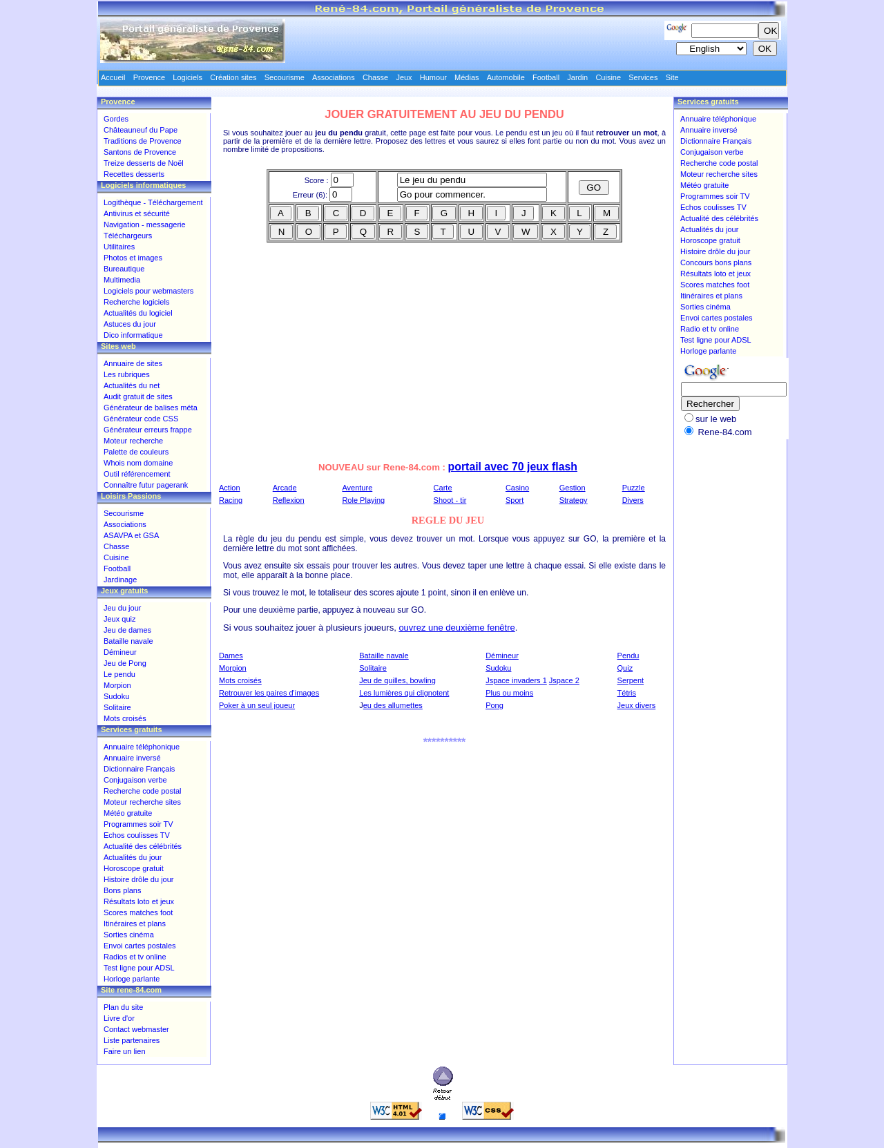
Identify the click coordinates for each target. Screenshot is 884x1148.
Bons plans (122, 890)
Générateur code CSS (141, 418)
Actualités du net (132, 385)
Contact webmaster (136, 1029)
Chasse (116, 546)
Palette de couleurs (136, 452)
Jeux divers (636, 705)
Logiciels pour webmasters (148, 291)
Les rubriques (127, 374)
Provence (149, 77)
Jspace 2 (564, 680)
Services (642, 77)
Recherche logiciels (136, 302)
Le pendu (119, 674)
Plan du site (123, 1007)
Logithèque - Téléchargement (153, 202)
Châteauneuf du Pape (140, 130)
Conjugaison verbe (135, 780)
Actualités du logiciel (138, 313)
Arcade (285, 488)
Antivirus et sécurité (137, 213)
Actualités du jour (133, 857)
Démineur (502, 655)
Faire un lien (125, 1051)
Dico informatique (133, 335)
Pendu (628, 655)
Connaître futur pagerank (146, 485)
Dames (231, 655)
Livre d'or (119, 1018)
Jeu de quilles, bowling (397, 680)
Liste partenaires (132, 1040)
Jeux (404, 77)
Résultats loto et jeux (139, 901)
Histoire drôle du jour (139, 879)
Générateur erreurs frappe (148, 429)
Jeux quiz (119, 619)
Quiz (625, 668)
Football (117, 568)
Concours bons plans (715, 262)
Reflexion (289, 500)
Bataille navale (384, 655)
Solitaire (373, 668)
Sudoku (498, 668)
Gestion (572, 488)
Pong (494, 705)
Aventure (357, 488)
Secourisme (124, 513)
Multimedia (122, 280)
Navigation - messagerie (145, 224)
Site (672, 77)
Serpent (630, 680)
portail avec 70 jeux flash (512, 466)
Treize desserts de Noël (144, 163)
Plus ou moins (509, 693)
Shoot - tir (450, 500)
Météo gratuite (128, 813)
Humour (433, 77)
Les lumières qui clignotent (404, 693)
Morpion (233, 668)
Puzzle (633, 488)
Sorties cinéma (129, 934)
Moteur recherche (133, 441)
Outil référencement (137, 474)
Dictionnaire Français (139, 769)
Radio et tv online (709, 329)
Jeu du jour (122, 608)
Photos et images (133, 257)
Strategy (573, 500)
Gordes (116, 119)
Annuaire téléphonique (142, 747)
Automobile (506, 77)
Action (229, 488)
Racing (230, 500)
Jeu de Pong (125, 663)
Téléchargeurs (128, 235)
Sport (514, 500)
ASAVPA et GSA (131, 535)
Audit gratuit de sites (138, 396)
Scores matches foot (138, 912)
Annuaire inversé (132, 758)
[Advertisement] (336, 355)
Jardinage (120, 579)
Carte (443, 488)
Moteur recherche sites (142, 802)
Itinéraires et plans (135, 923)
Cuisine (116, 557)
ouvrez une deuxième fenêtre (456, 627)
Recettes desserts (134, 174)
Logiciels (187, 77)
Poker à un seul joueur (257, 705)
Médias (466, 77)
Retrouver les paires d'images (269, 693)
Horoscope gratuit (134, 868)
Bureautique (124, 269)
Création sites (233, 77)
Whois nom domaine (138, 463)
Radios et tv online (135, 957)
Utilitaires (119, 246)
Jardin (577, 77)
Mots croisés (240, 680)
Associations (125, 524)
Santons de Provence (140, 152)
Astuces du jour (130, 324)
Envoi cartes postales (140, 945)
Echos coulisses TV (137, 835)
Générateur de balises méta (151, 407)
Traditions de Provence (143, 141)
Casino (517, 488)
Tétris (627, 693)
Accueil (113, 77)
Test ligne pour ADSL (139, 968)
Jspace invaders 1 (516, 680)
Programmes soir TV (138, 824)
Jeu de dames (127, 630)
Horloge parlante (132, 979)
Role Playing (363, 500)
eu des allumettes (393, 705)
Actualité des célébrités (143, 846)
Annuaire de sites (133, 363)
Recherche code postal (143, 791)
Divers (633, 500)
